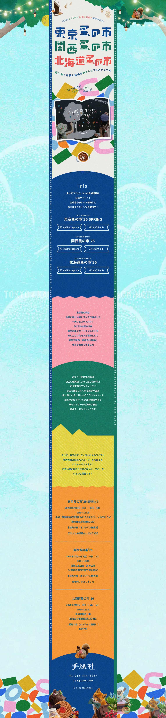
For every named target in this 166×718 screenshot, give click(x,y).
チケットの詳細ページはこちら (83, 533)
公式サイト (98, 227)
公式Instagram (71, 227)
